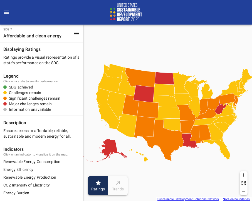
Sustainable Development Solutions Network (188, 199)
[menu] (6, 12)
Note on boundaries (236, 199)
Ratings (98, 185)
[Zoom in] (244, 175)
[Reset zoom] (244, 183)
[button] (41, 33)
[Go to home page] (126, 12)
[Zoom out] (244, 191)
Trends (118, 185)
